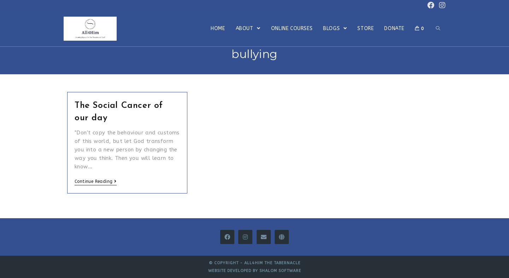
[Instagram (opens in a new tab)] (441, 5)
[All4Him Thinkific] (282, 237)
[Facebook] (227, 237)
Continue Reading (96, 181)
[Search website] (438, 28)
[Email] (264, 237)
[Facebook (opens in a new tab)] (431, 5)
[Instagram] (245, 237)
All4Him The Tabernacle (272, 263)
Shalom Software (280, 270)
